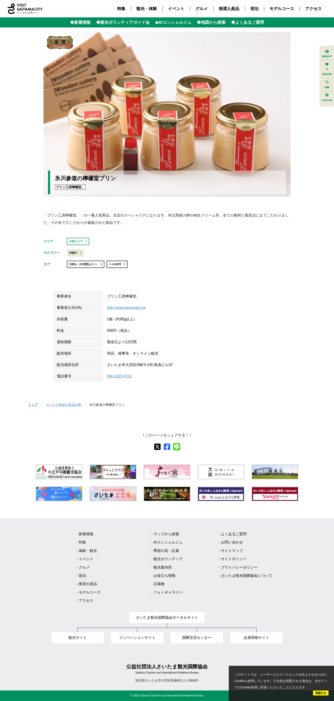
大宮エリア (78, 241)
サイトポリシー (234, 559)
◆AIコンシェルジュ (173, 22)
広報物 (159, 584)
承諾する (320, 693)
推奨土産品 (229, 8)
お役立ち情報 (164, 576)
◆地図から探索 (211, 22)
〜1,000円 (117, 264)
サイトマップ (232, 551)
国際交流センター (196, 637)
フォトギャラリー (168, 592)
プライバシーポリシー (239, 567)
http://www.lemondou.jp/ (126, 308)
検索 (327, 84)
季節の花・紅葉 (166, 551)
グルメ (201, 8)
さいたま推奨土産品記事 (63, 405)
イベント (176, 8)
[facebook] (167, 446)
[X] (157, 446)
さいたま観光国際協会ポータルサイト (167, 617)
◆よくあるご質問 (247, 22)
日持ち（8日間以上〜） (85, 264)
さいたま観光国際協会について (246, 576)
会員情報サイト (256, 637)
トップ (33, 405)
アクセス (313, 8)
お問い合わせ (232, 542)
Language (327, 97)
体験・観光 (88, 551)
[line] (176, 446)
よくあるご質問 (234, 534)
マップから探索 (166, 534)
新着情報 (86, 534)
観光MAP (327, 54)
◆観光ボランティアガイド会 (123, 22)
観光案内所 (163, 567)
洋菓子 (75, 252)
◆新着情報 (80, 22)
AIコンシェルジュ (168, 542)
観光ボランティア (168, 559)
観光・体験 (146, 8)
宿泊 (254, 8)
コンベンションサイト (137, 637)
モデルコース (281, 8)
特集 (121, 8)
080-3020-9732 (119, 376)
